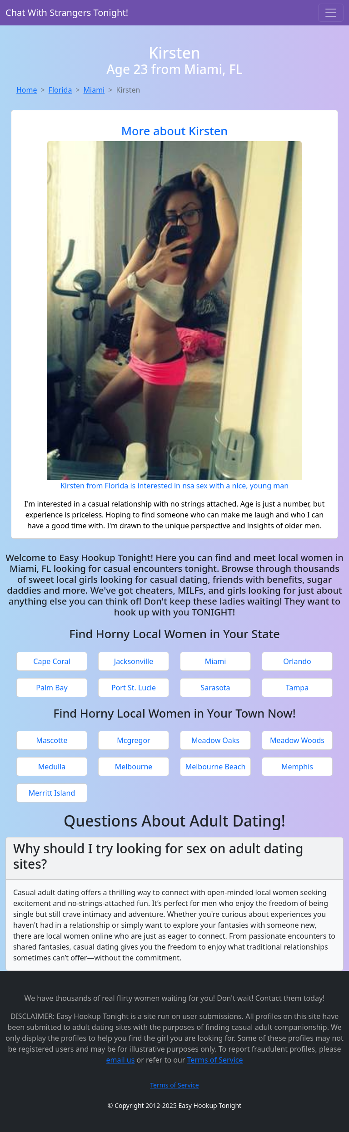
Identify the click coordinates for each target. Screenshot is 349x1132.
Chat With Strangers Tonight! (66, 12)
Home (26, 90)
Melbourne (134, 767)
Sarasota (215, 688)
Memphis (297, 767)
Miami (94, 90)
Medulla (52, 767)
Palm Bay (51, 688)
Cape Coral (51, 661)
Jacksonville (133, 661)
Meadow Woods (297, 740)
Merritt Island (52, 793)
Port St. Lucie (133, 688)
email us (120, 1060)
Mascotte (51, 740)
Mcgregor (133, 740)
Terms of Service (215, 1060)
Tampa (297, 688)
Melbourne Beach (215, 767)
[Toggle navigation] (331, 13)
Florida (60, 90)
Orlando (297, 661)
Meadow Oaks (215, 740)
